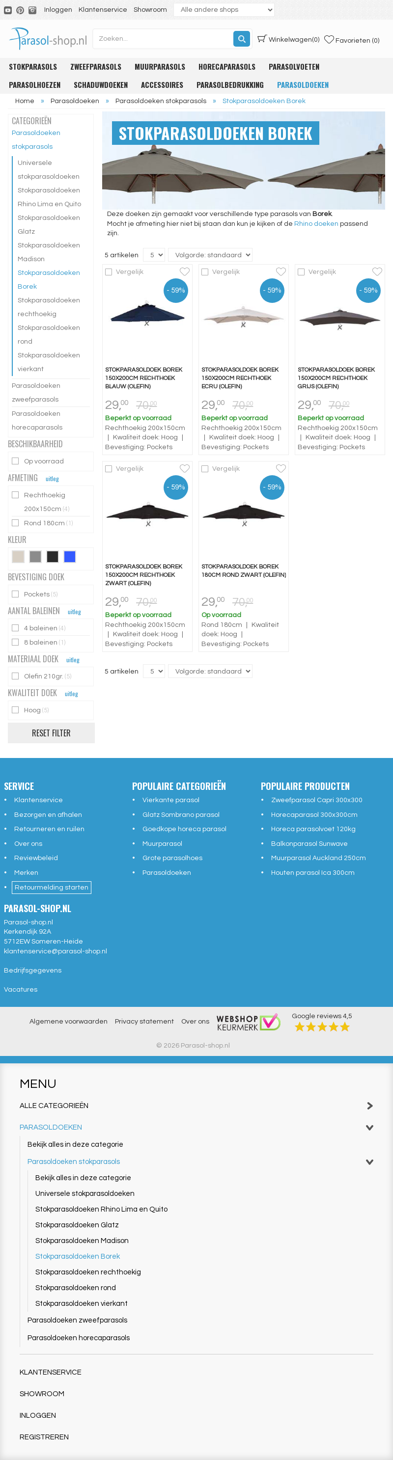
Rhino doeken (316, 223)
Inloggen (58, 9)
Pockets (35, 594)
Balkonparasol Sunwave (309, 843)
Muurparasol (162, 843)
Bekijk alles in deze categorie (75, 1144)
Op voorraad (38, 461)
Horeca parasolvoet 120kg (313, 829)
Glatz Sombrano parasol (181, 814)
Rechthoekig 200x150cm (41, 502)
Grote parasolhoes (172, 858)
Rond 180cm (43, 523)
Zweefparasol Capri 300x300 (317, 800)
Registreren (44, 1437)
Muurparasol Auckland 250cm (318, 858)
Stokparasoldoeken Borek (49, 280)
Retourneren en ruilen (49, 829)
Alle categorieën (196, 1105)
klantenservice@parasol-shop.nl (55, 951)
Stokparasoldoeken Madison (49, 252)
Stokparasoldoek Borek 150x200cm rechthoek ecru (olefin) (240, 378)
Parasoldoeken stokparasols (36, 140)
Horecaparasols (226, 66)
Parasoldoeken (303, 84)
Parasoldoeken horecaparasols (37, 420)
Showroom (150, 9)
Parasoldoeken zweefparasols (36, 392)
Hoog (31, 710)
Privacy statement (144, 1021)
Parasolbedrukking (230, 84)
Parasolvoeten (294, 66)
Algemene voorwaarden (68, 1021)
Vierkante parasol (170, 800)
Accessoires (162, 84)
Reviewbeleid (36, 858)
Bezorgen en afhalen (48, 814)
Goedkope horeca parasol (184, 829)
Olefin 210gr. (42, 676)
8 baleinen (39, 642)
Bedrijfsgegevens (32, 970)
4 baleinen (39, 628)
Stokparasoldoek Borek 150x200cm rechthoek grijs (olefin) (336, 378)
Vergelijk (129, 272)
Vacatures (20, 989)
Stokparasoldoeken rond (49, 334)
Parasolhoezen (34, 84)
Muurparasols (160, 66)
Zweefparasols (95, 66)
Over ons (28, 843)
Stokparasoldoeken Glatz (49, 225)
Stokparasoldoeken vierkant (49, 362)
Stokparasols (33, 66)
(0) (288, 38)
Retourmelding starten (51, 887)
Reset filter (51, 733)
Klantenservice (103, 9)
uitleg (52, 478)
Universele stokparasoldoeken (49, 170)
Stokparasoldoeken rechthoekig (49, 307)
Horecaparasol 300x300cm (314, 814)
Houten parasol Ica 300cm (313, 872)
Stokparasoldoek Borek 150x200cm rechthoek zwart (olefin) (143, 575)
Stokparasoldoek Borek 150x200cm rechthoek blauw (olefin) (143, 378)
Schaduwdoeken (101, 84)
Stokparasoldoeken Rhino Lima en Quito (49, 197)
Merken (26, 872)
